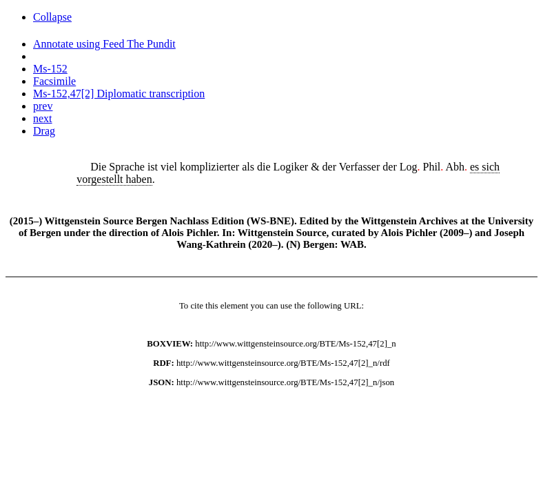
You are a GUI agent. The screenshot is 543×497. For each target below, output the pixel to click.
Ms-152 (50, 69)
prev (42, 106)
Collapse (52, 17)
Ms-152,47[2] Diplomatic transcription (119, 93)
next (42, 118)
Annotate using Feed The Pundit (104, 44)
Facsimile (54, 81)
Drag (44, 131)
